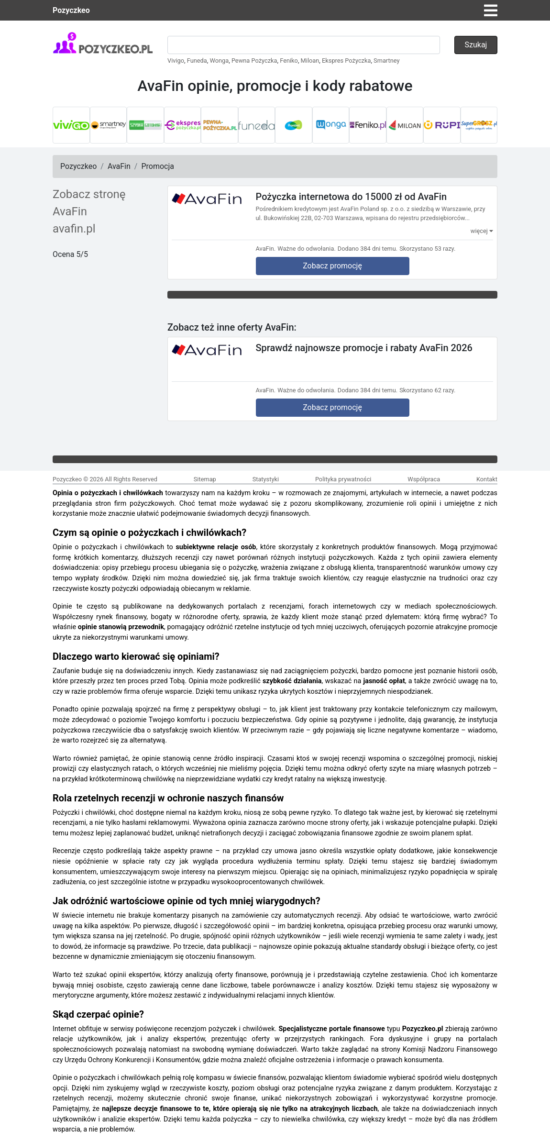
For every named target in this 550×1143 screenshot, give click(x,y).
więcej (482, 230)
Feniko (289, 60)
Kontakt (486, 479)
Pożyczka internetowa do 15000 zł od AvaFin (351, 196)
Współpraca (423, 479)
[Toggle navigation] (490, 10)
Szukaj (476, 44)
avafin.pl (74, 228)
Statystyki (266, 479)
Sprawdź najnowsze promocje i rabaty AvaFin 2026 (364, 347)
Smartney (386, 60)
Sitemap (205, 479)
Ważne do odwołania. (306, 248)
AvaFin (119, 166)
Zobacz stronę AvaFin (89, 203)
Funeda (197, 60)
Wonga (219, 60)
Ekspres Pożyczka (346, 60)
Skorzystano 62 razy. (427, 390)
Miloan (310, 60)
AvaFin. (266, 248)
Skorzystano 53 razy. (427, 248)
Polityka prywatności (343, 479)
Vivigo (175, 60)
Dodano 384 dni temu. (367, 248)
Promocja (157, 166)
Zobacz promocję (332, 265)
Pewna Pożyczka (254, 60)
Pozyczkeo (71, 10)
